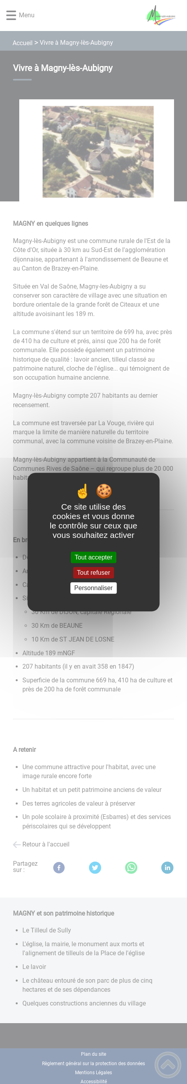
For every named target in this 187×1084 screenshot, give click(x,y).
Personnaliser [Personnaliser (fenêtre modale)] (93, 588)
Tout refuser (93, 572)
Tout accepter (93, 557)
